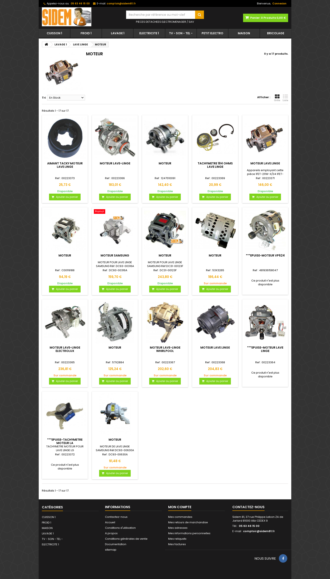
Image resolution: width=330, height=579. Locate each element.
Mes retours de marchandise (188, 522)
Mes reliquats (177, 539)
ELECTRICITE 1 (149, 33)
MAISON (244, 33)
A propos (111, 533)
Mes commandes (180, 517)
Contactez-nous (116, 517)
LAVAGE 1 (117, 33)
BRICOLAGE (275, 33)
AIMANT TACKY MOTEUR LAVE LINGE (65, 165)
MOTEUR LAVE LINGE (265, 163)
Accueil (110, 522)
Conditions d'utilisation (120, 528)
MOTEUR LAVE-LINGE (115, 163)
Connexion (279, 3)
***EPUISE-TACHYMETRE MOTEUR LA (64, 441)
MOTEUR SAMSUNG (115, 255)
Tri (44, 98)
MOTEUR (165, 163)
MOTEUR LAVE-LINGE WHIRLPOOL (165, 349)
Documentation (115, 544)
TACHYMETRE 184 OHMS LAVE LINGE (215, 165)
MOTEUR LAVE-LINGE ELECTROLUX (65, 349)
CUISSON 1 (54, 33)
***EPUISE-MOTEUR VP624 (265, 255)
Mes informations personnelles (189, 533)
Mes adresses (178, 528)
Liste (285, 98)
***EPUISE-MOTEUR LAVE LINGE (265, 349)
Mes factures (177, 544)
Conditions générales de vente (126, 539)
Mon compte (179, 507)
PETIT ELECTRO (212, 33)
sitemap (110, 550)
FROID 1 (86, 33)
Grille (277, 98)
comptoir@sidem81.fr (259, 531)
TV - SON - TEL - (181, 33)
